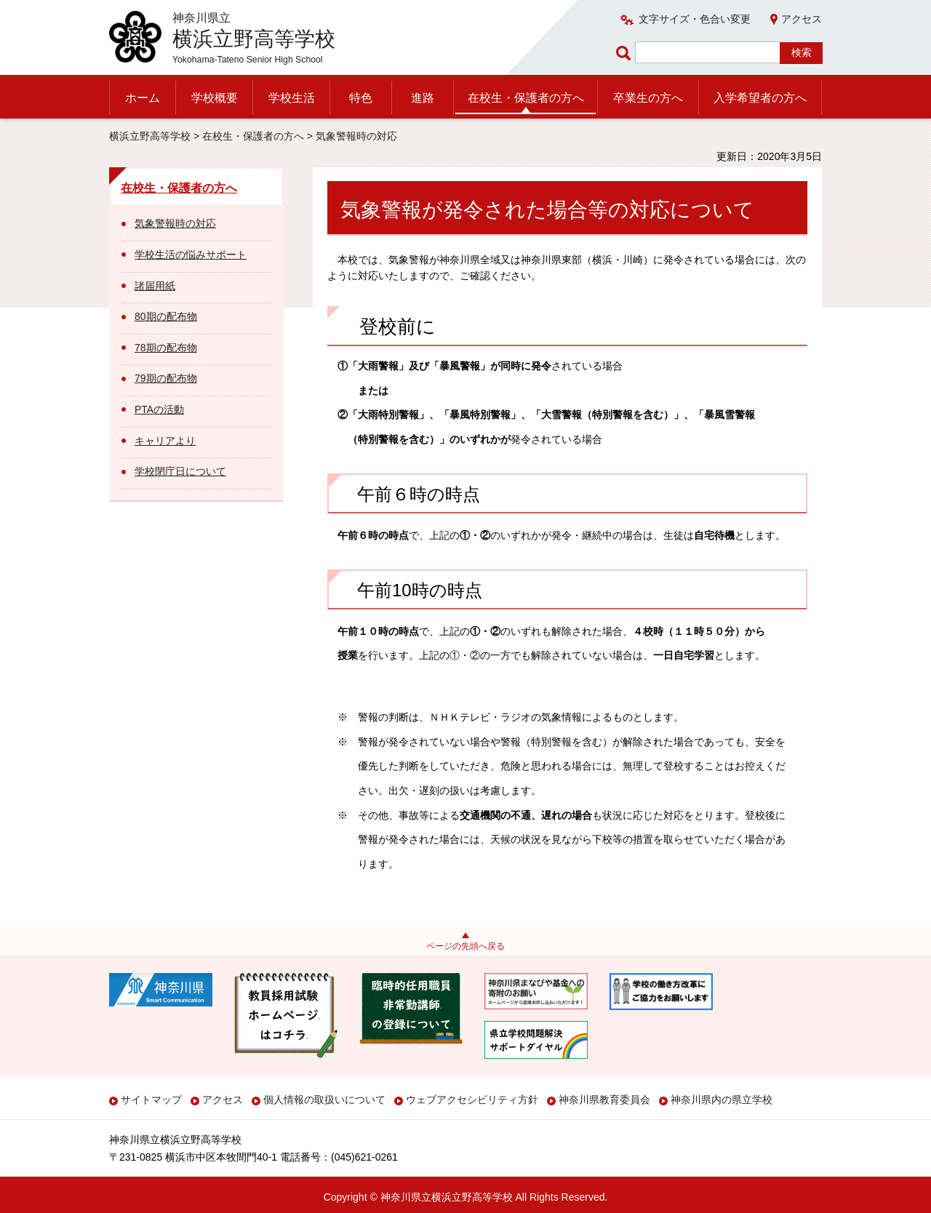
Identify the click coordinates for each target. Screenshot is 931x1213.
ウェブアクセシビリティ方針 (472, 1099)
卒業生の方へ (648, 98)
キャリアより (165, 441)
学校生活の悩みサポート (191, 254)
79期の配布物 (166, 378)
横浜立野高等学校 (150, 136)
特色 (360, 98)
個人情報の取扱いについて (324, 1099)
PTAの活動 (159, 409)
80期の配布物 (166, 316)
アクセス (801, 19)
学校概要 (214, 98)
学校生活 (291, 98)
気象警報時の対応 (175, 223)
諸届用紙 (155, 286)
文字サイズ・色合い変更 (695, 19)
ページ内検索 (625, 52)
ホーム (142, 98)
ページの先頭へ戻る (465, 946)
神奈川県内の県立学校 (721, 1099)
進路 (422, 98)
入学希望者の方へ (760, 98)
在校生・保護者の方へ (526, 98)
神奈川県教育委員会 (604, 1099)
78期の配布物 (166, 347)
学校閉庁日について (180, 471)
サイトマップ (151, 1099)
